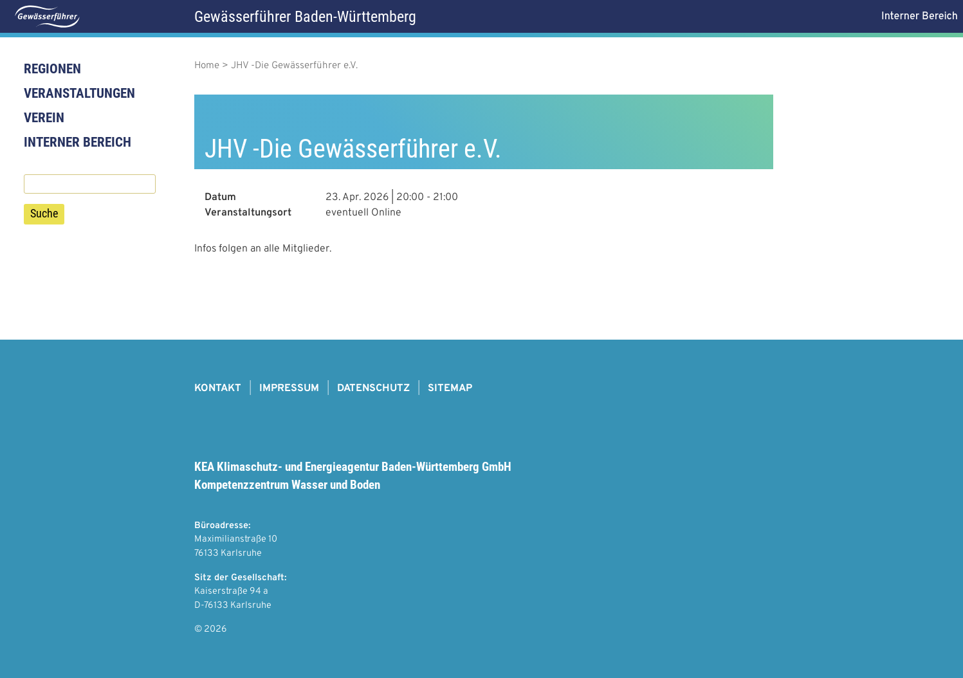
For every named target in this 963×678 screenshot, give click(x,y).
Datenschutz (373, 388)
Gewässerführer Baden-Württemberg (305, 17)
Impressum (289, 388)
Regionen (52, 69)
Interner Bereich (77, 142)
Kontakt (217, 388)
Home (206, 66)
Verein (44, 117)
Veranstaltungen (79, 93)
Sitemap (450, 388)
